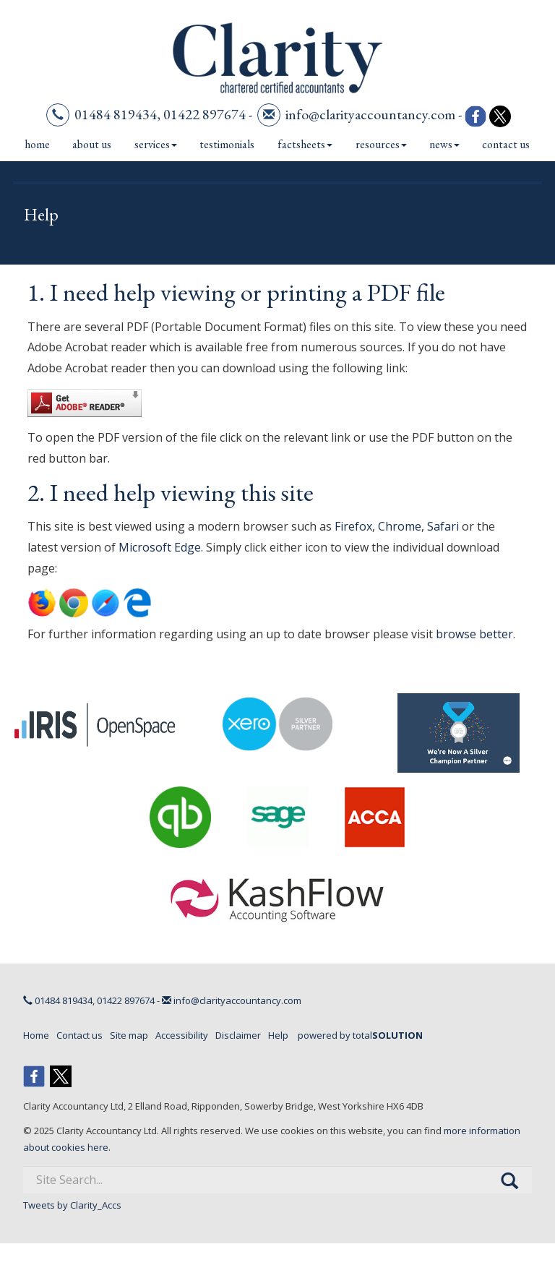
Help (278, 1035)
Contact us (506, 144)
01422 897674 (204, 114)
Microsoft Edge (160, 547)
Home (37, 144)
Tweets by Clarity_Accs (72, 1205)
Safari (443, 526)
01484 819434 (115, 114)
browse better (474, 634)
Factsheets (305, 144)
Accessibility (181, 1035)
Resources (381, 144)
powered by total (360, 1035)
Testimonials (226, 144)
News (444, 144)
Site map (129, 1035)
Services (155, 144)
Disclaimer (238, 1035)
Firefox (353, 526)
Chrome (399, 526)
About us (91, 144)
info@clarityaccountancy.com (370, 114)
